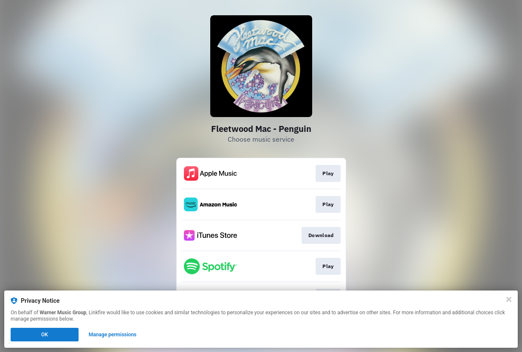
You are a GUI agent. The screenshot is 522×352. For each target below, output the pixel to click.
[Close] (509, 299)
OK (44, 335)
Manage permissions (113, 335)
